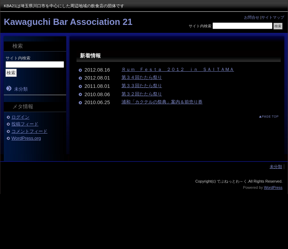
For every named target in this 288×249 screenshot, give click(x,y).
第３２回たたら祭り (142, 93)
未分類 (21, 89)
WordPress (273, 187)
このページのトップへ (263, 116)
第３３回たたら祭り (142, 85)
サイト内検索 (200, 26)
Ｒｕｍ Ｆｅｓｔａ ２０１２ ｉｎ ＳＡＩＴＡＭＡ (178, 69)
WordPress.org (26, 138)
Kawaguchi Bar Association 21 (68, 22)
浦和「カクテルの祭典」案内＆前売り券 (162, 101)
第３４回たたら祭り (142, 77)
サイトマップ (272, 17)
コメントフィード (29, 131)
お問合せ (251, 17)
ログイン (20, 117)
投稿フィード (24, 124)
